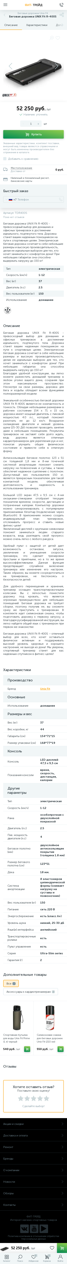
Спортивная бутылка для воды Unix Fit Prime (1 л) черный (16, 1038)
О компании (33, 1170)
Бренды (33, 1158)
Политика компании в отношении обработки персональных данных (33, 1237)
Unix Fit (45, 688)
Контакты (33, 1205)
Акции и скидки (33, 1124)
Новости (33, 1181)
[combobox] (9, 199)
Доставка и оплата (33, 1135)
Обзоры (33, 1193)
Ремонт (33, 1147)
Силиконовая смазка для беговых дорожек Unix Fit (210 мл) (50, 1038)
